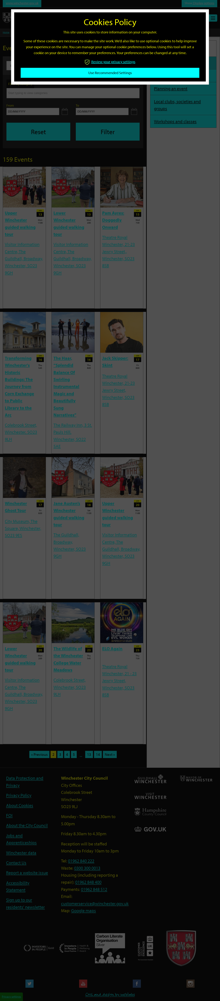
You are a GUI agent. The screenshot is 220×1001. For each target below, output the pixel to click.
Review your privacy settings (110, 61)
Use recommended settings (110, 72)
